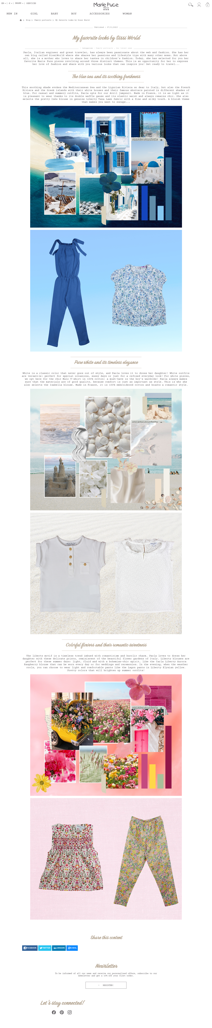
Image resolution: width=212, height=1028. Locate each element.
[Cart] (207, 4)
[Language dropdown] (4, 3)
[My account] (199, 4)
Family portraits (104, 48)
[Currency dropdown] (11, 3)
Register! (108, 985)
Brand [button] (18, 3)
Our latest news (124, 48)
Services (31, 3)
